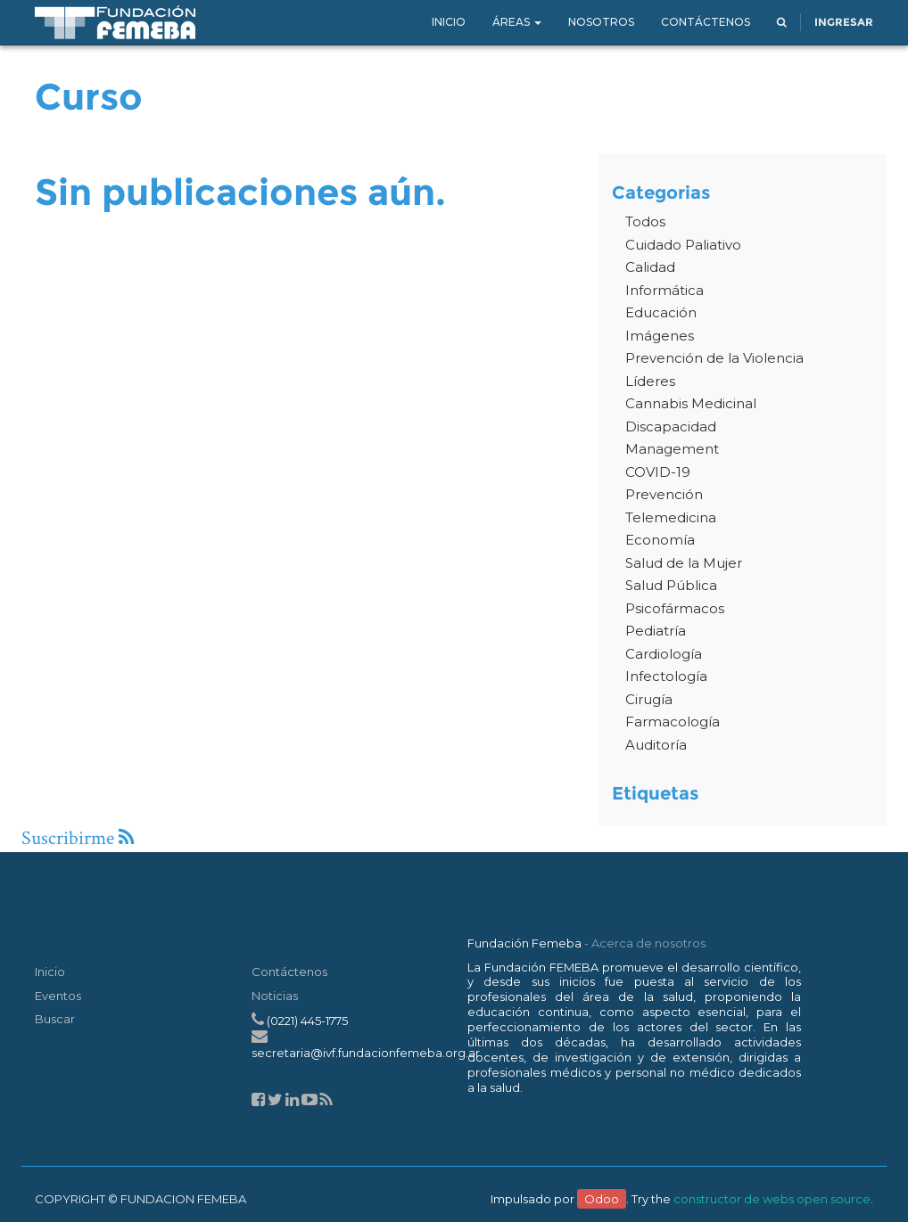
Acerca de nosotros (648, 943)
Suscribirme (77, 838)
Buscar (55, 1019)
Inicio (50, 971)
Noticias (275, 995)
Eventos (58, 995)
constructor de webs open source (772, 1199)
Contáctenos (289, 971)
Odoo (601, 1199)
